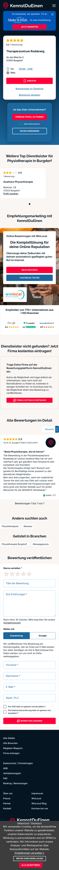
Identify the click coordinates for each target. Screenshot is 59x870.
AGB (13, 706)
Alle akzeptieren (31, 865)
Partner (7, 803)
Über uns (8, 793)
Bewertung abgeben (29, 95)
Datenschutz (9, 763)
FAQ (5, 778)
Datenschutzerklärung (21, 710)
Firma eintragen (11, 753)
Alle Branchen (10, 743)
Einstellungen (26, 763)
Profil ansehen (10, 193)
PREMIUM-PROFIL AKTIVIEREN (29, 117)
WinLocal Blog (39, 803)
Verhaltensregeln (12, 622)
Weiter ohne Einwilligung (29, 858)
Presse (6, 798)
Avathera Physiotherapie (18, 181)
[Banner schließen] (52, 14)
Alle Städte (9, 738)
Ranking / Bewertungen (15, 783)
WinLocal (36, 798)
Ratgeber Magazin (12, 748)
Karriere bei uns (39, 808)
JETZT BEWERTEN (29, 27)
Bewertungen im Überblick (29, 88)
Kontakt (7, 808)
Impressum (37, 793)
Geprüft (49, 495)
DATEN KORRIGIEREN (29, 131)
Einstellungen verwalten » (29, 852)
